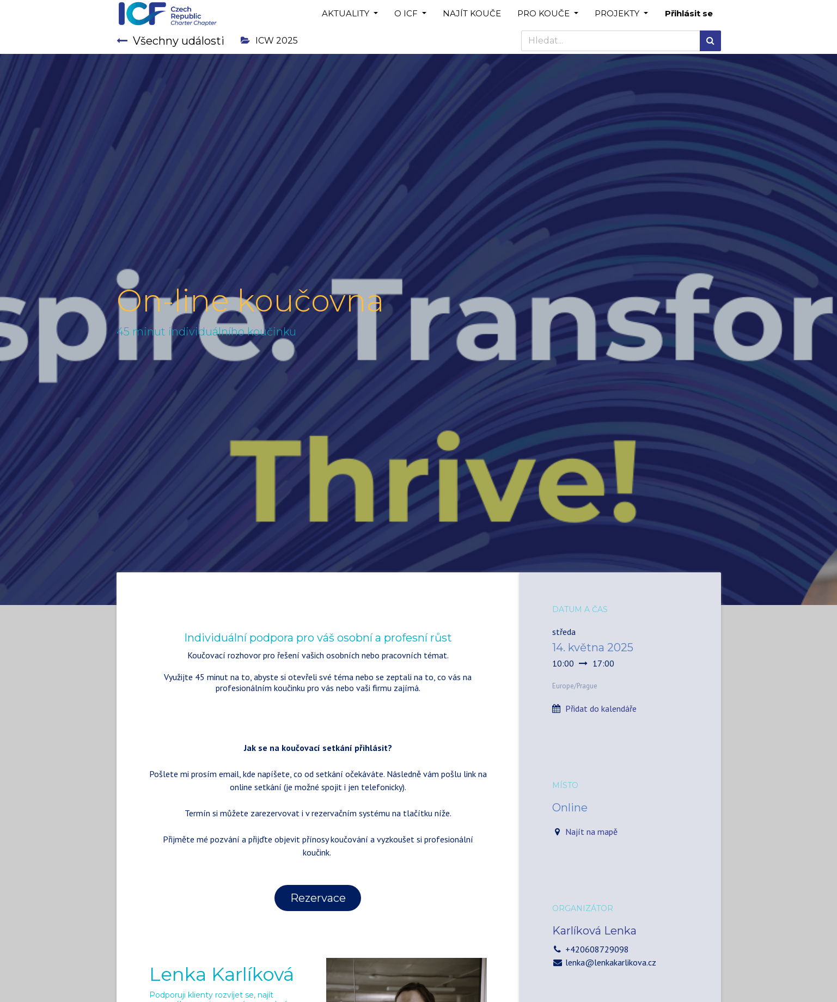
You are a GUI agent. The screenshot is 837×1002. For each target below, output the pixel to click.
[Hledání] (710, 40)
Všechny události (170, 40)
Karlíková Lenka (594, 930)
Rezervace (318, 898)
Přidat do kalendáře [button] (601, 708)
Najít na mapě (591, 831)
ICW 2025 (269, 40)
